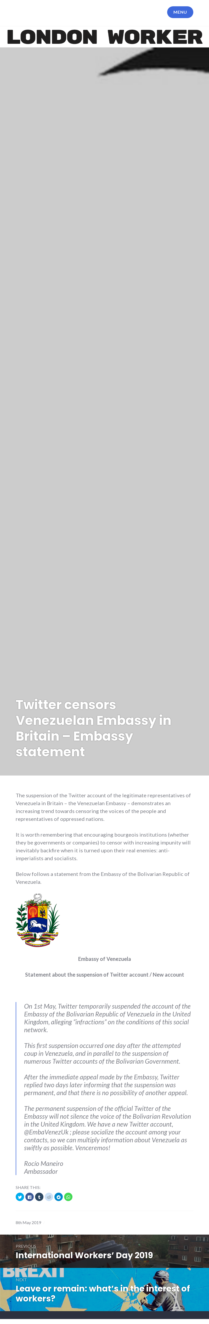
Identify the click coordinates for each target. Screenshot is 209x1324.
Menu (180, 11)
